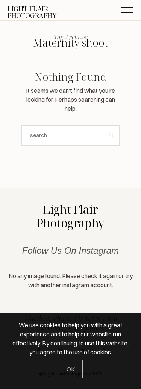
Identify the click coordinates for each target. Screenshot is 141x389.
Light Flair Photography (70, 216)
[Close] (71, 369)
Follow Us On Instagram (70, 250)
